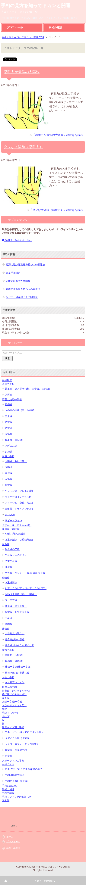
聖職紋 (8, 623)
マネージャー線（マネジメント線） (24, 732)
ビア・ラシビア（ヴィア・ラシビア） (25, 588)
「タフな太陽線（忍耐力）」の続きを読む (56, 209)
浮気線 (8, 433)
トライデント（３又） (14, 705)
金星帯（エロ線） (14, 439)
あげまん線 (11, 445)
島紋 (4, 709)
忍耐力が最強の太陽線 (22, 72)
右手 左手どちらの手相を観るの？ (23, 769)
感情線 (5, 577)
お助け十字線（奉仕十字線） (21, 594)
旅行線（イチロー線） (14, 694)
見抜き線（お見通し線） (18, 672)
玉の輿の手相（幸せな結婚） (21, 410)
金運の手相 (8, 384)
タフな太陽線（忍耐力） (23, 147)
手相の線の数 (9, 785)
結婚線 (8, 404)
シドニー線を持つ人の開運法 (22, 297)
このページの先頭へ (44, 881)
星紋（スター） (10, 712)
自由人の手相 (9, 687)
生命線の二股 (12, 549)
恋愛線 (8, 422)
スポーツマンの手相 (13, 760)
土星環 (8, 618)
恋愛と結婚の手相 (12, 399)
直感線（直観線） (14, 660)
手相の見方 (8, 764)
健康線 (8, 567)
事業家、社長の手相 (16, 750)
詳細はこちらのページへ (17, 240)
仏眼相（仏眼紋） (14, 654)
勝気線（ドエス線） (16, 606)
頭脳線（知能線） (12, 529)
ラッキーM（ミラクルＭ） (19, 496)
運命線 (5, 628)
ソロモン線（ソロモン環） (19, 490)
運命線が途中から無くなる (19, 645)
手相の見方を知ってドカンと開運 (35, 5)
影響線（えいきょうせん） (16, 690)
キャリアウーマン (14, 682)
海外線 (5, 698)
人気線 (8, 479)
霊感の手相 (8, 650)
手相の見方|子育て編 (16, 781)
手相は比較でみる (14, 775)
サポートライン (13, 520)
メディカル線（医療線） (18, 738)
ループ (5, 716)
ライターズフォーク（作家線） (22, 744)
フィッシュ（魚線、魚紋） (19, 502)
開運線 (8, 473)
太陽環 (8, 467)
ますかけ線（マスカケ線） (16, 525)
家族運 (8, 451)
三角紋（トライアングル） (19, 508)
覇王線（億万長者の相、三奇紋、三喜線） (28, 388)
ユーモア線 (11, 600)
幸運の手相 (8, 456)
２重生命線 (11, 561)
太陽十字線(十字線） (13, 701)
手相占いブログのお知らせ (16, 796)
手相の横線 (8, 793)
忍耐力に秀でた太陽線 (18, 280)
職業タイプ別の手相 (13, 727)
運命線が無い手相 (14, 639)
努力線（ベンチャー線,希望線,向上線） (26, 573)
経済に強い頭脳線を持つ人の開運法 (25, 264)
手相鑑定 (7, 380)
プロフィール (15, 27)
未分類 (5, 800)
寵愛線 (8, 485)
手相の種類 (55, 27)
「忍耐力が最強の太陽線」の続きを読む (57, 134)
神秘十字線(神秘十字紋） (19, 666)
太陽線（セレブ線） (16, 461)
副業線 (8, 755)
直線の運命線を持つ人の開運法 (23, 289)
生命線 (5, 544)
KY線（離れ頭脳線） (16, 533)
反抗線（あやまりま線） (18, 612)
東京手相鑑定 (13, 272)
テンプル (10, 514)
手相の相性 (8, 789)
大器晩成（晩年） (14, 633)
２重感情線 (11, 582)
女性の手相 (8, 677)
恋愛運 (8, 428)
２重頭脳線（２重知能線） (19, 539)
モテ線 (8, 416)
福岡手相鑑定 (13, 848)
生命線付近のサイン (16, 555)
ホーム (9, 836)
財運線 (8, 394)
